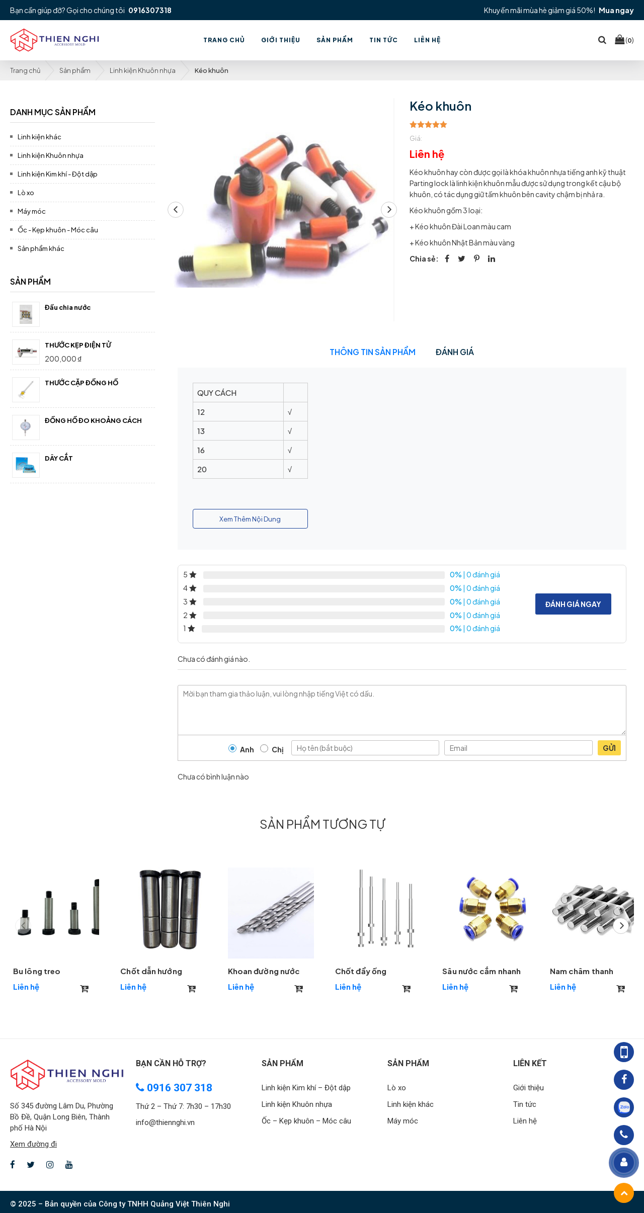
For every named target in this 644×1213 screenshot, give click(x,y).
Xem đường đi (33, 1144)
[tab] (82, 110)
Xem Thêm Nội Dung (250, 519)
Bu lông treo (36, 971)
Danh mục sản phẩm (53, 112)
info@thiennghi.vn (165, 1122)
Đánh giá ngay (573, 604)
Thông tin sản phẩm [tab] (373, 351)
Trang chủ (25, 70)
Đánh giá (455, 351)
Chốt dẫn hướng (151, 971)
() (624, 39)
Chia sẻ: (424, 258)
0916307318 (150, 10)
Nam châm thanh (581, 971)
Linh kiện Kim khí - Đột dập (58, 174)
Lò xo (26, 193)
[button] (389, 210)
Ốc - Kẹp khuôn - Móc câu (58, 230)
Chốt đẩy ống (360, 971)
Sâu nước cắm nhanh (481, 971)
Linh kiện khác (39, 137)
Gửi (609, 747)
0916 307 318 (174, 1088)
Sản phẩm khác (41, 248)
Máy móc (32, 211)
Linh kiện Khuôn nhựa (143, 70)
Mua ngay (616, 10)
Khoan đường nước (264, 971)
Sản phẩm (75, 70)
